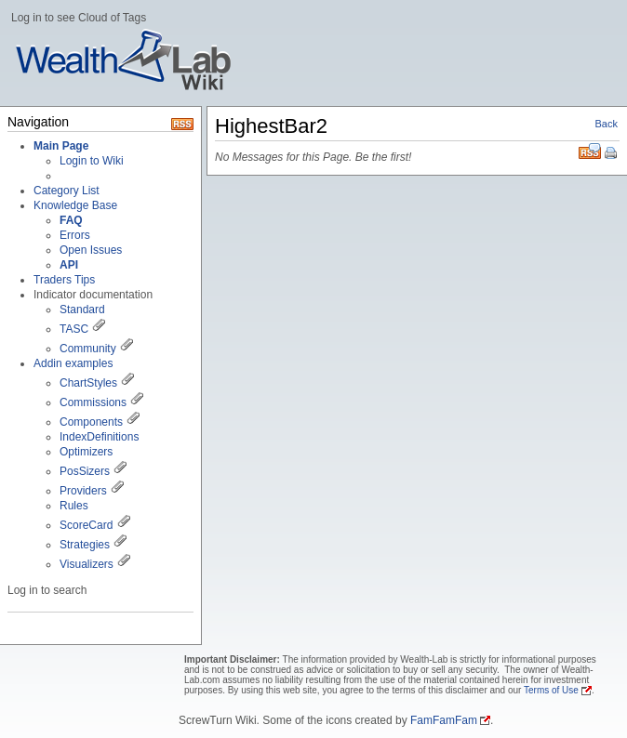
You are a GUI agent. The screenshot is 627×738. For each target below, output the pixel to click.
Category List (66, 190)
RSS (590, 151)
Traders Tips (64, 279)
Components (91, 421)
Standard (82, 309)
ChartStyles (88, 382)
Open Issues (91, 250)
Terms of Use (551, 690)
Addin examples (73, 363)
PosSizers (85, 471)
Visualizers (86, 564)
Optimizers (86, 451)
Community (88, 348)
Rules (74, 505)
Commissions (93, 402)
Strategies (85, 544)
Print (612, 154)
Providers (83, 490)
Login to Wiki (92, 160)
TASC (74, 329)
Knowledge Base (75, 205)
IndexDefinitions (99, 436)
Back (606, 123)
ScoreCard (86, 525)
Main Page (60, 145)
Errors (75, 235)
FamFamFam (443, 720)
